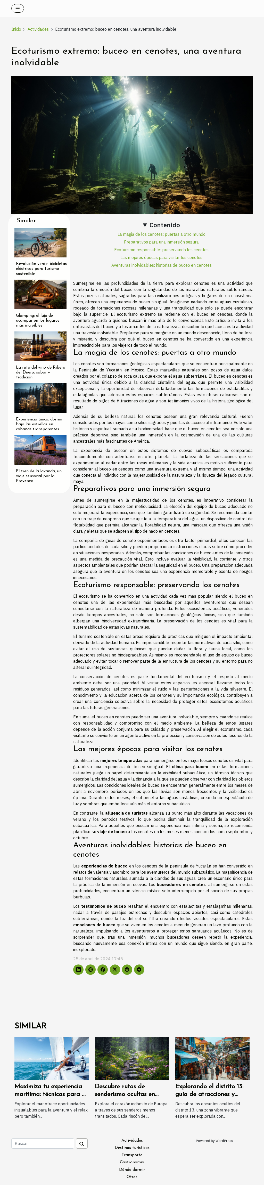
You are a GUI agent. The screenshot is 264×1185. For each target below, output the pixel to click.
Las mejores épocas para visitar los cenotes (161, 257)
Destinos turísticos (132, 1148)
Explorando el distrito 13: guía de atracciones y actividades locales (209, 1095)
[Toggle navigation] (17, 8)
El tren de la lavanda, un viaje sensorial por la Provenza (39, 476)
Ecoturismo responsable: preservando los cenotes (161, 249)
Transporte (132, 1155)
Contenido (165, 225)
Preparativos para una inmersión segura (161, 242)
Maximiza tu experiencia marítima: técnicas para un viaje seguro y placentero (51, 1095)
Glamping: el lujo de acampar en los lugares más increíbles (37, 321)
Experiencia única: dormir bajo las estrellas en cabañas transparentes (39, 424)
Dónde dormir (132, 1170)
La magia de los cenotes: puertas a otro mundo (161, 234)
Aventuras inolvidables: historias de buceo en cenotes (161, 265)
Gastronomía (132, 1162)
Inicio (16, 29)
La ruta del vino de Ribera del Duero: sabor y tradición (40, 372)
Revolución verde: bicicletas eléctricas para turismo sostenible (41, 269)
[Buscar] (42, 1143)
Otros (132, 1177)
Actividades (38, 29)
